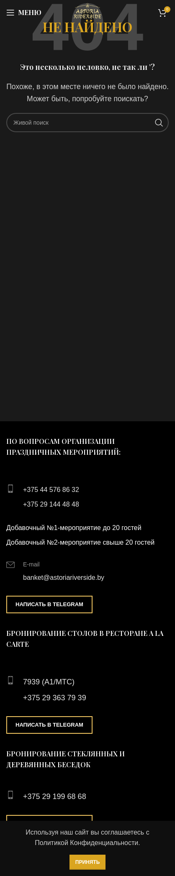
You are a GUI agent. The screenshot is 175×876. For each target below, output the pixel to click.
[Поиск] (87, 122)
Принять (87, 862)
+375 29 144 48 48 (51, 504)
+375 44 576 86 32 (51, 489)
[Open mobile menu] (24, 12)
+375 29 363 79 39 (54, 698)
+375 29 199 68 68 (54, 796)
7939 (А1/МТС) (49, 682)
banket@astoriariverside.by (63, 577)
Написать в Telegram (49, 604)
